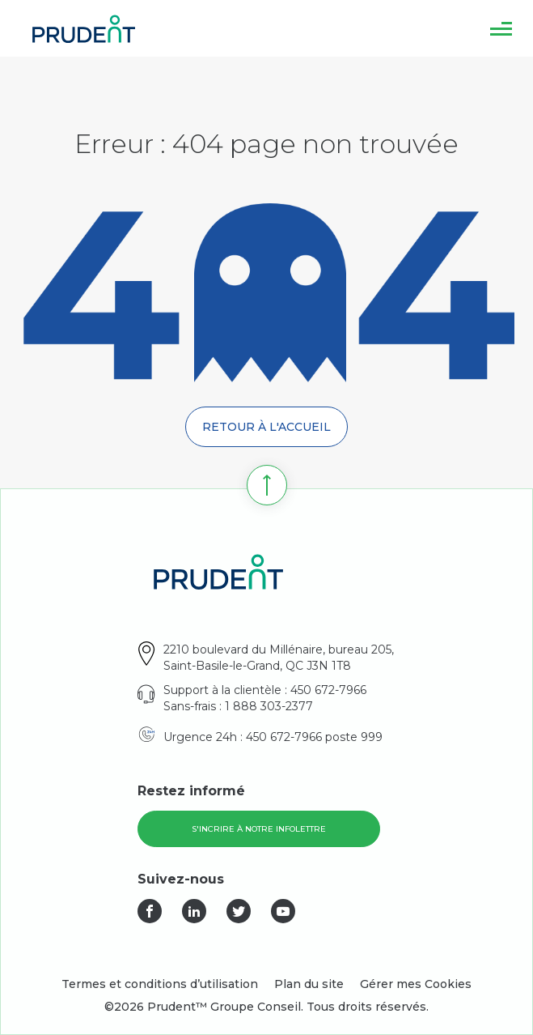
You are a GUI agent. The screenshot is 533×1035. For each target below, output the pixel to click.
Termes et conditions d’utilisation (159, 984)
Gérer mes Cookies (416, 984)
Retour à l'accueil (266, 427)
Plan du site (309, 984)
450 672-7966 (328, 690)
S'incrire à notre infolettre (259, 829)
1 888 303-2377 (269, 706)
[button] (501, 28)
